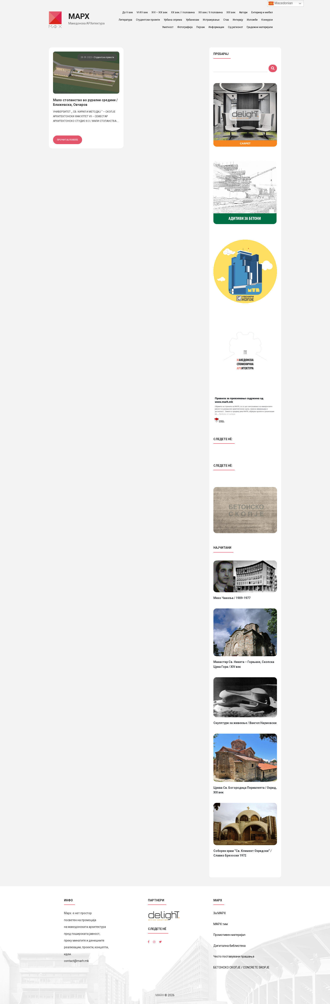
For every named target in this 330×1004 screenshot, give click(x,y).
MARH (160, 995)
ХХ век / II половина (211, 12)
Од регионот (235, 27)
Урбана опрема (173, 19)
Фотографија (185, 27)
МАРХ (79, 16)
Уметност (168, 27)
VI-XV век (142, 12)
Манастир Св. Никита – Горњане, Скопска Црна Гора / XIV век (243, 664)
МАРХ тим (220, 924)
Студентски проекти (148, 19)
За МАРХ (219, 913)
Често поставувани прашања (233, 956)
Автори (244, 12)
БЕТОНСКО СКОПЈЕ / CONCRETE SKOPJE (241, 967)
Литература (126, 19)
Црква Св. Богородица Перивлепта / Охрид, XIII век (245, 790)
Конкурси (267, 19)
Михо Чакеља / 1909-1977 (231, 598)
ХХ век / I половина (183, 12)
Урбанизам (193, 19)
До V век (128, 12)
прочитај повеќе (67, 139)
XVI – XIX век (160, 12)
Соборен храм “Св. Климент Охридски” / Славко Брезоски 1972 (242, 853)
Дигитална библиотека (229, 945)
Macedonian (281, 3)
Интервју (238, 19)
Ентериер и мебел (262, 12)
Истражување (211, 19)
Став (226, 19)
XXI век (231, 12)
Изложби (252, 19)
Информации (217, 27)
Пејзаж (201, 27)
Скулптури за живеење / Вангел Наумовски (245, 723)
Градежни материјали (260, 27)
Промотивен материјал (229, 934)
